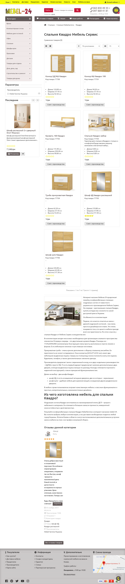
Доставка (25, 2)
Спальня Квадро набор (95, 136)
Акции (61, 19)
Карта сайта (10, 568)
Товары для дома (18, 78)
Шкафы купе (18, 49)
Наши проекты (111, 19)
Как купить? (10, 556)
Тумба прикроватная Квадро (59, 195)
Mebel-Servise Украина (23, 94)
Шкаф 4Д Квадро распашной (98, 195)
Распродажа (93, 19)
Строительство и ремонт (18, 73)
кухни (53, 14)
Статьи (38, 565)
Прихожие (18, 54)
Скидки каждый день (44, 559)
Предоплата (35, 2)
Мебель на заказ (84, 2)
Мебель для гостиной (18, 34)
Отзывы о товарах (45, 19)
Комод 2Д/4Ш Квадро (55, 76)
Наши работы (76, 19)
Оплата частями (56, 2)
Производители (12, 565)
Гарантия (45, 2)
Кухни (18, 24)
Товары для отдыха (18, 63)
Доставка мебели (12, 559)
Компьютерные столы (18, 29)
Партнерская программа (45, 568)
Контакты (15, 2)
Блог (74, 2)
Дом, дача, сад (18, 68)
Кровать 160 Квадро (55, 136)
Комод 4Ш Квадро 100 (95, 76)
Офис (18, 39)
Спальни (18, 44)
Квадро (47, 521)
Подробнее (57, 503)
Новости (67, 2)
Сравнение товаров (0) (53, 40)
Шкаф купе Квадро (54, 255)
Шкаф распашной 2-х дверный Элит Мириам (21, 131)
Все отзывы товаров (53, 543)
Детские (18, 58)
